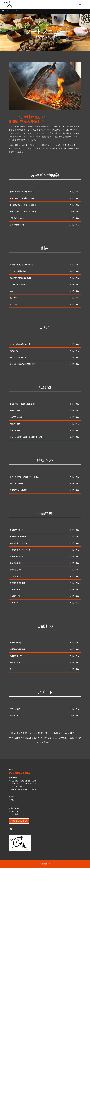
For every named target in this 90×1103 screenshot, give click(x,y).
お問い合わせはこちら (19, 821)
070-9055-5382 (19, 772)
